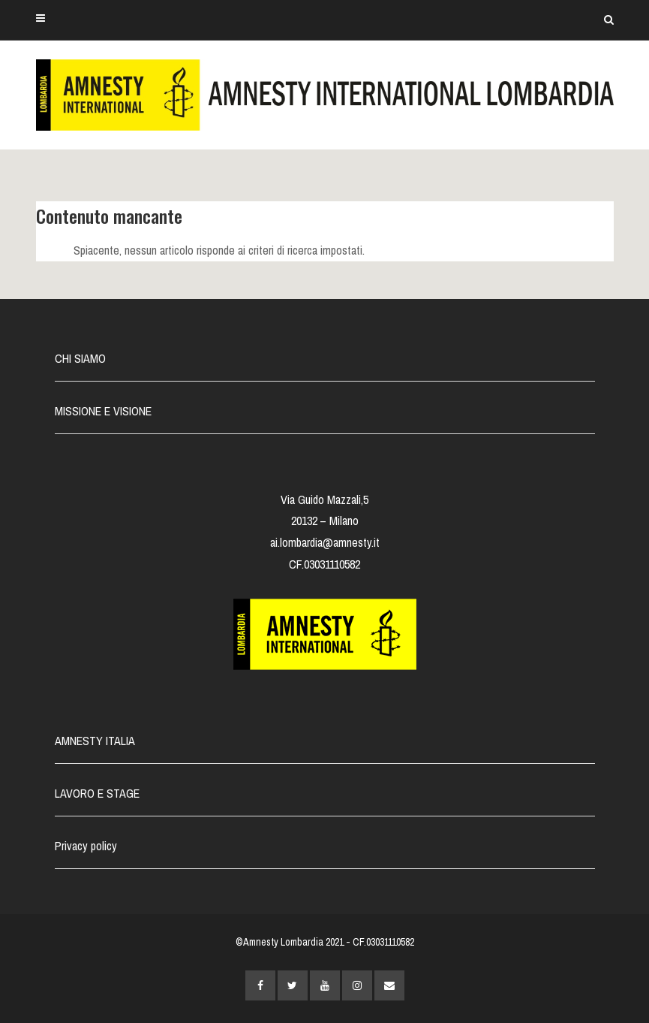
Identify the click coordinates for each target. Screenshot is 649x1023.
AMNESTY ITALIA (95, 740)
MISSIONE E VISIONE (103, 411)
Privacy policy (86, 845)
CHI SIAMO (80, 358)
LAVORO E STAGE (97, 793)
